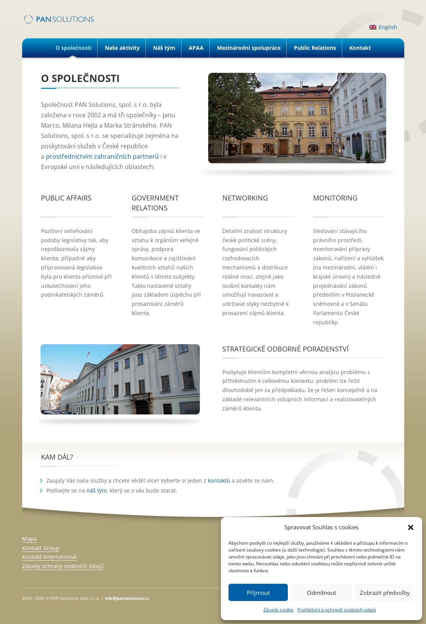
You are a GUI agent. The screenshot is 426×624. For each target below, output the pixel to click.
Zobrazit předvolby (385, 592)
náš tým (97, 490)
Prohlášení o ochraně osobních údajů (336, 609)
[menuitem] (383, 27)
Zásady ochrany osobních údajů (63, 566)
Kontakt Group (40, 548)
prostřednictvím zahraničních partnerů (102, 156)
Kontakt (360, 47)
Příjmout (258, 592)
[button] (411, 527)
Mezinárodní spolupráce (249, 47)
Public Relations (315, 47)
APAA (196, 47)
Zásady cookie (278, 609)
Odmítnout (321, 592)
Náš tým (164, 47)
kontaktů (219, 480)
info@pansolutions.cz (127, 598)
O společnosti (73, 47)
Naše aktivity (122, 47)
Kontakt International (49, 556)
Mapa (29, 538)
